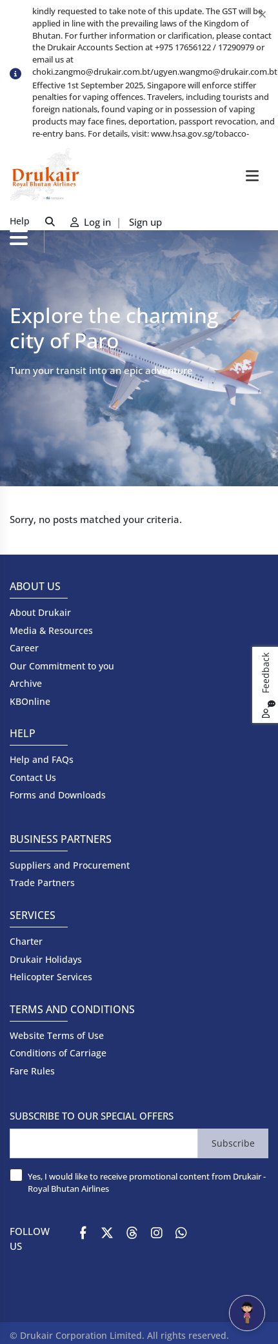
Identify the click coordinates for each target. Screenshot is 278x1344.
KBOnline (30, 701)
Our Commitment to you (62, 666)
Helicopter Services (51, 977)
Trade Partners (42, 882)
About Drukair (40, 612)
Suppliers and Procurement (70, 865)
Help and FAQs (42, 759)
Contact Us (33, 777)
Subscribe (233, 1143)
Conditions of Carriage (58, 1053)
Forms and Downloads (58, 795)
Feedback (267, 685)
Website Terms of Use (57, 1035)
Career (24, 648)
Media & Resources (51, 630)
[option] (155, 116)
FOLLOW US (30, 1238)
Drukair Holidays (46, 959)
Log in (92, 221)
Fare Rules (32, 1071)
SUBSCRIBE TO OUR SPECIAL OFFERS (92, 1115)
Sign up (145, 221)
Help (20, 221)
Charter (26, 941)
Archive (26, 683)
